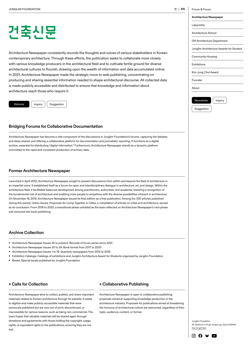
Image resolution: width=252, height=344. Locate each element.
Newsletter (201, 100)
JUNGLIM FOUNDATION (24, 9)
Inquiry (220, 100)
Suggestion (202, 109)
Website (19, 104)
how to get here (199, 327)
